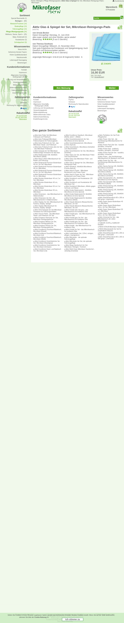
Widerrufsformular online (42, 114)
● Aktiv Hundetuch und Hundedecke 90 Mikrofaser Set (78, 183)
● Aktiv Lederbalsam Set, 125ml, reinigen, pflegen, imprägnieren (78, 234)
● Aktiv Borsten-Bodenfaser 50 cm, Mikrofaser (45, 191)
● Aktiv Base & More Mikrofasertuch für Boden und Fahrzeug (47, 159)
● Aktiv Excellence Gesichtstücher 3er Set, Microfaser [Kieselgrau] (46, 242)
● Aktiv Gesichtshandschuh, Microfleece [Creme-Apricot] (78, 144)
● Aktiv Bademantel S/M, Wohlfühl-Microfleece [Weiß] (45, 155)
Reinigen (40, 1)
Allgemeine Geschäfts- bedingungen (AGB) (41, 105)
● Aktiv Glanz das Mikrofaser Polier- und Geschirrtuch (78, 159)
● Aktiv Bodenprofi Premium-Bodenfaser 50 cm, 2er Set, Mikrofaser (47, 171)
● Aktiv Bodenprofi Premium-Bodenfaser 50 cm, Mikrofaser (47, 175)
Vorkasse (71, 102)
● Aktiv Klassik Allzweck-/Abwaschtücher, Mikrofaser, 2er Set (78, 203)
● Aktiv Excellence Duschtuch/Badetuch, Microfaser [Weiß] (47, 238)
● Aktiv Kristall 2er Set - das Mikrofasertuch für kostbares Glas (79, 230)
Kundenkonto (119, 1)
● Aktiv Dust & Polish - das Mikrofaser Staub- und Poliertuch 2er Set (46, 214)
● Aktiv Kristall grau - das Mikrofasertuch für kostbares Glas (79, 214)
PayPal (70, 100)
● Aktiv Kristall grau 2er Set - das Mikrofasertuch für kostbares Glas (76, 218)
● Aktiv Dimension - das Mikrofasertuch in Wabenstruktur (47, 195)
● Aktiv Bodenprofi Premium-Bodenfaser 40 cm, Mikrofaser (47, 167)
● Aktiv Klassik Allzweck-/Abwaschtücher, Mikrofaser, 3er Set (78, 207)
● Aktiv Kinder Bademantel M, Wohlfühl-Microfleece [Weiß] (78, 199)
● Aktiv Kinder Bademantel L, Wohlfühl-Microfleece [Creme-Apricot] (78, 191)
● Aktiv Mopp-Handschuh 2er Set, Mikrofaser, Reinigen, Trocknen (76, 246)
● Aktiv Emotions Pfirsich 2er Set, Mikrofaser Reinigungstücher (45, 226)
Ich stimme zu (72, 619)
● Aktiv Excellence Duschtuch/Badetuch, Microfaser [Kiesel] (47, 230)
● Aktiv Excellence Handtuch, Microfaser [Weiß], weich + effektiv (78, 136)
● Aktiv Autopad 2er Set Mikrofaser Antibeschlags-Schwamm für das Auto (46, 152)
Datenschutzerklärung (41, 117)
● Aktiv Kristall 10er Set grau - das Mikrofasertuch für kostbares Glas (76, 210)
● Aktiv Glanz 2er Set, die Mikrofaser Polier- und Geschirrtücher (79, 155)
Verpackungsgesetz (40, 110)
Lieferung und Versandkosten (43, 108)
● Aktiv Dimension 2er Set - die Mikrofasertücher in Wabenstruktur (45, 199)
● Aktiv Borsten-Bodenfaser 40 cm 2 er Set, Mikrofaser (46, 179)
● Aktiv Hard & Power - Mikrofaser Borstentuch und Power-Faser (76, 171)
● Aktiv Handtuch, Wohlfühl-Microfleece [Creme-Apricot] (78, 167)
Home (33, 1)
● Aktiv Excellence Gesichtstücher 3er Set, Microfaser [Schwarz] (46, 246)
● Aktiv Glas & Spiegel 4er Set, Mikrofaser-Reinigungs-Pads (79, 163)
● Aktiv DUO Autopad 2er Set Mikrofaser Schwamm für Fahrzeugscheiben (47, 210)
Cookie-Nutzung (40, 617)
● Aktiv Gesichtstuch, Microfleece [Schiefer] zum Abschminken (79, 148)
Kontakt (36, 100)
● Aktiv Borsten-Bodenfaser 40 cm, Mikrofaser (45, 183)
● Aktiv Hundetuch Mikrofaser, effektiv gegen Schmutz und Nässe (80, 187)
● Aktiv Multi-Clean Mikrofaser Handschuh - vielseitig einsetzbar (79, 250)
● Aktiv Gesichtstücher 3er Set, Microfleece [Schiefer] (79, 152)
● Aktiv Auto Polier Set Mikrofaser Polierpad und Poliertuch (45, 136)
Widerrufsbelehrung (40, 112)
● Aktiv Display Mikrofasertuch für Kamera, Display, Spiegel (45, 207)
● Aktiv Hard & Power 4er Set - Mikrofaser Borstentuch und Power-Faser (79, 175)
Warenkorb (114, 7)
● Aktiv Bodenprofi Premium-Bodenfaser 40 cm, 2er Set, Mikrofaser (47, 163)
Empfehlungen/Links (40, 119)
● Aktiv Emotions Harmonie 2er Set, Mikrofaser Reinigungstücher (45, 218)
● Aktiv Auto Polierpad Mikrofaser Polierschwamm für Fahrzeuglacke (45, 140)
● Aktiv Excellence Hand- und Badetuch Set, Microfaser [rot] (47, 250)
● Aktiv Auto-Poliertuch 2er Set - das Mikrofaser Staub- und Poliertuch (46, 144)
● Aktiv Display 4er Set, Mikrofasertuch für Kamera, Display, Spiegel (48, 203)
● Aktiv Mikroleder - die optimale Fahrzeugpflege (75, 238)
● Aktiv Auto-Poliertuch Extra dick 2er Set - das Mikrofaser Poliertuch (47, 148)
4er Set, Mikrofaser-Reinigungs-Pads (82, 1)
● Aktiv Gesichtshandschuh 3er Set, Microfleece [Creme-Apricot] (76, 140)
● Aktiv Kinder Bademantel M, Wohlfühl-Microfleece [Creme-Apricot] (78, 195)
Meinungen (35, 2)
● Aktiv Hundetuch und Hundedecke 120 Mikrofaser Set (78, 179)
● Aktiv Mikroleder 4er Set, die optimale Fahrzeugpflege (78, 242)
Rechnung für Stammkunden (78, 104)
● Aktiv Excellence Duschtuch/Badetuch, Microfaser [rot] (47, 234)
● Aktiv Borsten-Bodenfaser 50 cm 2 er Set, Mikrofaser (46, 187)
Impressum (37, 102)
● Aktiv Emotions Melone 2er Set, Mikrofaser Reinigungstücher (45, 222)
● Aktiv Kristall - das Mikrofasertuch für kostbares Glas (77, 226)
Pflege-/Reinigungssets (52, 1)
